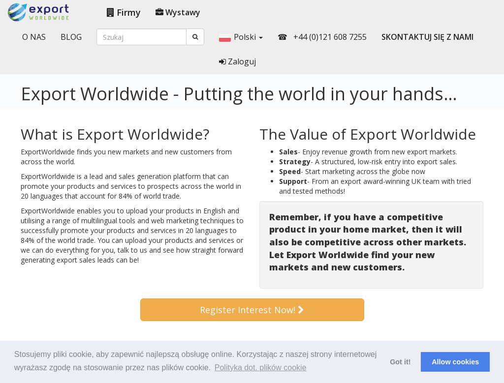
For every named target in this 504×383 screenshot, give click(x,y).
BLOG (71, 36)
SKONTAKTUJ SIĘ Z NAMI (427, 36)
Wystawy (178, 12)
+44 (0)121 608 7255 (329, 36)
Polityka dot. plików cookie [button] (261, 367)
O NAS (34, 36)
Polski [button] (241, 36)
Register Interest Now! (252, 310)
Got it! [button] (400, 362)
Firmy (124, 12)
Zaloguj (237, 61)
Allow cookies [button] (455, 362)
